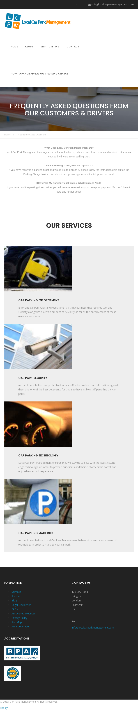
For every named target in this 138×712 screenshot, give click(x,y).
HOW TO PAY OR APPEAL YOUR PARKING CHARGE (39, 74)
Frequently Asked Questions (32, 134)
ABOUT (29, 47)
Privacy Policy (19, 618)
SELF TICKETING (49, 47)
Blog (14, 600)
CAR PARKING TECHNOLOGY (38, 455)
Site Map (17, 622)
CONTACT (73, 47)
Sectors (16, 596)
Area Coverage (20, 626)
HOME (14, 47)
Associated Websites (24, 613)
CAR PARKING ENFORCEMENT (38, 300)
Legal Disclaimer (21, 605)
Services (16, 592)
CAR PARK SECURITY (32, 378)
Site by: (4, 707)
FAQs (15, 609)
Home (9, 134)
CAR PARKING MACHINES (35, 533)
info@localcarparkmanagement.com (112, 4)
